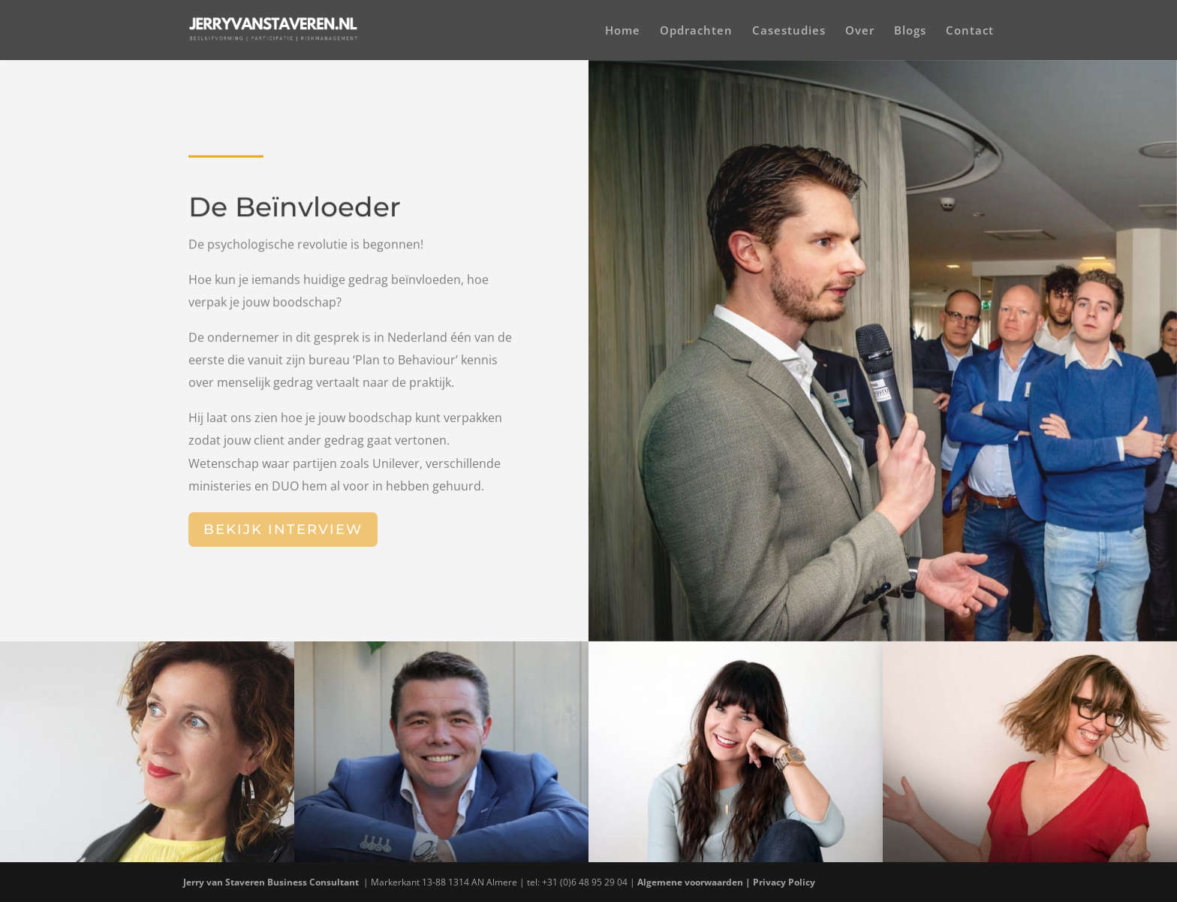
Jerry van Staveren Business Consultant (272, 882)
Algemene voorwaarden (690, 882)
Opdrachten (696, 31)
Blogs (910, 31)
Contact (970, 31)
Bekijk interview (283, 529)
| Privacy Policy (781, 882)
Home (622, 31)
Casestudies (789, 31)
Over (859, 31)
